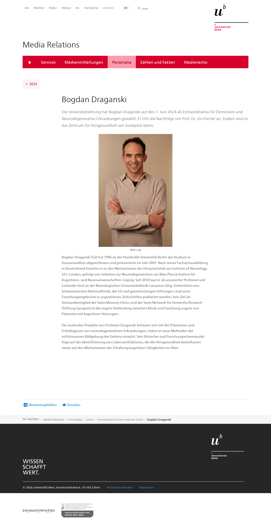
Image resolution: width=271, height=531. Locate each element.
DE (125, 7)
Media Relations (53, 419)
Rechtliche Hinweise (120, 487)
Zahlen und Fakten (157, 62)
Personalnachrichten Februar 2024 (120, 419)
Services (48, 62)
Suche (145, 8)
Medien (53, 7)
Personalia (121, 62)
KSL (77, 7)
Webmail (66, 7)
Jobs (26, 7)
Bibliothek (39, 7)
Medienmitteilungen (84, 62)
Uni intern (108, 7)
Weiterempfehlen (43, 404)
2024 (33, 83)
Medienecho (195, 62)
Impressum (146, 487)
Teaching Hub (91, 7)
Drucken (73, 404)
